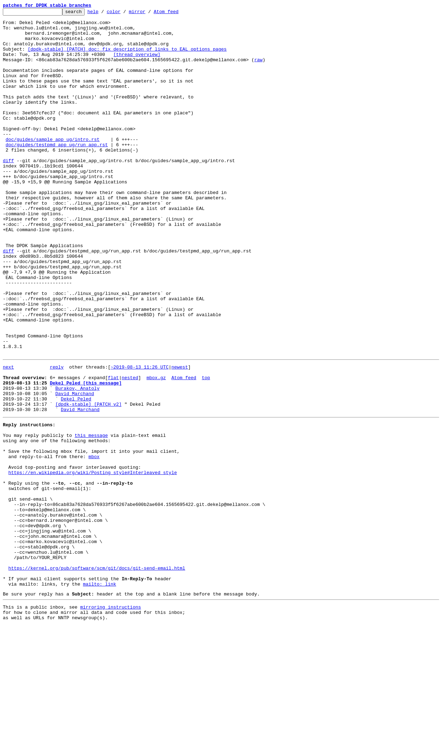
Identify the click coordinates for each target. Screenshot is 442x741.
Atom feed (177, 13)
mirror (148, 13)
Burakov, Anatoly (77, 462)
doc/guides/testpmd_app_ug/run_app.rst (57, 172)
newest (179, 437)
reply (57, 437)
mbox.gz (156, 449)
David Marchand (74, 469)
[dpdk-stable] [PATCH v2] (88, 481)
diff (8, 191)
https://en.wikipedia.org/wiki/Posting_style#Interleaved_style (92, 561)
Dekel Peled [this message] (86, 456)
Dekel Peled (76, 475)
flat (113, 449)
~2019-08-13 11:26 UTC (139, 437)
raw (258, 70)
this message (91, 517)
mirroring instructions (110, 720)
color (124, 13)
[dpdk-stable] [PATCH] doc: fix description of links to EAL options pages (127, 57)
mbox (94, 542)
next (8, 437)
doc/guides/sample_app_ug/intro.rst (53, 166)
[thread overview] (136, 64)
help (103, 13)
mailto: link (99, 695)
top (206, 449)
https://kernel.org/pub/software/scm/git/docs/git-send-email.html (96, 676)
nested (129, 449)
